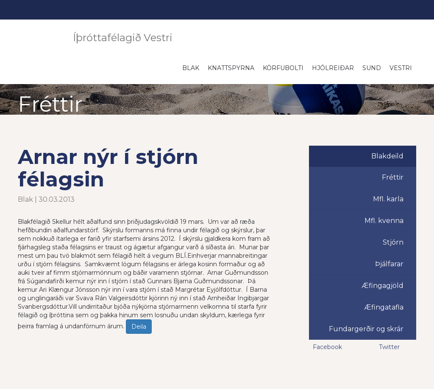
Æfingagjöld (382, 286)
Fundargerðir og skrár (366, 329)
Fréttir (392, 177)
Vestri (400, 68)
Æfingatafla (383, 307)
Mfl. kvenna (383, 221)
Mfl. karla (388, 199)
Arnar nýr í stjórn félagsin (108, 168)
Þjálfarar (389, 264)
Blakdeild (387, 156)
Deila (138, 326)
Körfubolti (283, 68)
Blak (190, 68)
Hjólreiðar (333, 68)
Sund (371, 68)
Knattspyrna (231, 68)
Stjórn (393, 242)
